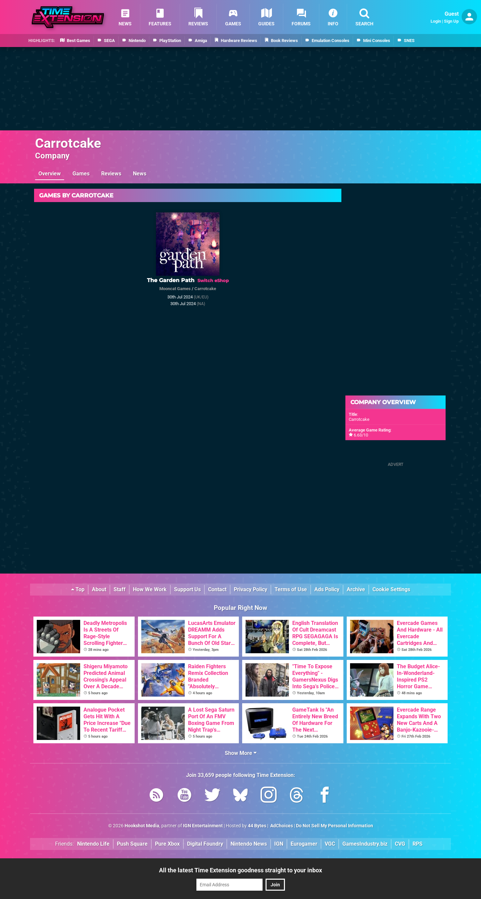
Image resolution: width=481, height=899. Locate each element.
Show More (241, 753)
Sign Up (451, 21)
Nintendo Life (93, 844)
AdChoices (281, 826)
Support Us (187, 589)
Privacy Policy (250, 589)
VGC (330, 844)
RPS (418, 844)
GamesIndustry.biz (364, 844)
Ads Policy (326, 589)
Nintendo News (248, 844)
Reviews (111, 173)
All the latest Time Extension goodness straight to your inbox (240, 870)
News (139, 173)
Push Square (132, 844)
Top (78, 589)
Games (81, 173)
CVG (400, 844)
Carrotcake (68, 143)
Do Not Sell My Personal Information (334, 826)
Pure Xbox (167, 844)
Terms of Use (291, 589)
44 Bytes (257, 826)
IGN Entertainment (203, 826)
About (99, 589)
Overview (49, 173)
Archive (356, 589)
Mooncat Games (175, 288)
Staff (120, 589)
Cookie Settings (391, 589)
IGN (278, 844)
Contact (217, 589)
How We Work (150, 589)
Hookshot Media (142, 826)
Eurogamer (304, 844)
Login (436, 21)
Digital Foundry (205, 844)
